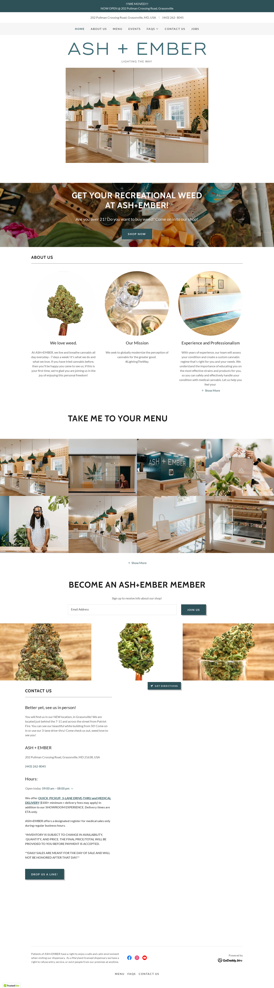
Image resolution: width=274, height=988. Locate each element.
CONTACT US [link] (175, 28)
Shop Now (137, 234)
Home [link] (80, 28)
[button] (153, 29)
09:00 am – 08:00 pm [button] (55, 788)
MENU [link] (117, 28)
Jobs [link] (195, 28)
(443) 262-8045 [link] (35, 766)
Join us (193, 610)
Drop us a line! (44, 874)
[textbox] (122, 610)
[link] (137, 48)
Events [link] (134, 28)
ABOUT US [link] (99, 28)
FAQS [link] (131, 974)
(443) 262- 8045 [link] (173, 17)
